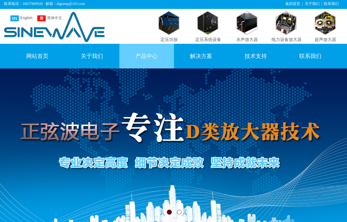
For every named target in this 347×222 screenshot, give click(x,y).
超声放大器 (325, 39)
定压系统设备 (208, 39)
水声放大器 (247, 39)
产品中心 (146, 56)
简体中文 (49, 18)
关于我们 (92, 56)
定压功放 (169, 39)
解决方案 (201, 56)
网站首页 (37, 56)
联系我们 (310, 56)
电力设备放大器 (286, 39)
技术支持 (256, 56)
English (21, 18)
